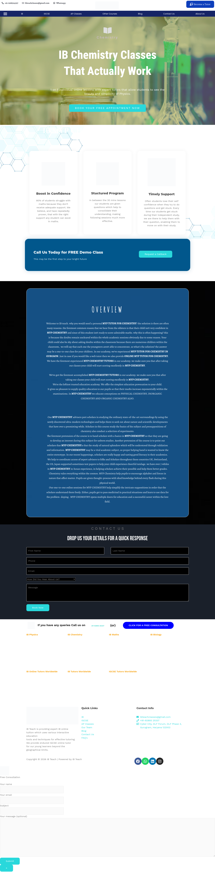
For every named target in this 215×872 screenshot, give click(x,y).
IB (22, 13)
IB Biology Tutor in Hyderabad (164, 652)
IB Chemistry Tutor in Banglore (82, 655)
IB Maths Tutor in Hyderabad (123, 652)
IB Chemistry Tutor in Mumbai (82, 659)
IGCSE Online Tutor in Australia (124, 685)
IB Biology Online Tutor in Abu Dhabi (84, 692)
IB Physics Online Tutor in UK (81, 678)
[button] (200, 4)
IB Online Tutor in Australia (39, 685)
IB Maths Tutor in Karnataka (122, 666)
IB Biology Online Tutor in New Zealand (86, 696)
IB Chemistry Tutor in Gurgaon (82, 641)
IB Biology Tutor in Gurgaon (163, 641)
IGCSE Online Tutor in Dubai (122, 699)
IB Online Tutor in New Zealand (41, 692)
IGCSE (47, 13)
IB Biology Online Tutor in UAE (82, 689)
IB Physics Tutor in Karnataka (40, 666)
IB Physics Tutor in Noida (38, 645)
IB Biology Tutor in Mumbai (163, 659)
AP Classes (76, 13)
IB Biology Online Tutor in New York (84, 703)
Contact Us (169, 13)
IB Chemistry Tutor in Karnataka (83, 666)
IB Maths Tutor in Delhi (120, 648)
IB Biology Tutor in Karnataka (164, 666)
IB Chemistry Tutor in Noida (81, 645)
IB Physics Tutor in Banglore (39, 655)
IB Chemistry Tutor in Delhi (80, 648)
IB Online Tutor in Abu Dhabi (40, 682)
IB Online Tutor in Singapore (40, 696)
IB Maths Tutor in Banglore (122, 655)
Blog (140, 13)
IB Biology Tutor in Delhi (162, 648)
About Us (199, 13)
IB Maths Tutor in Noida (120, 645)
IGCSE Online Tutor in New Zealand (126, 692)
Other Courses (109, 13)
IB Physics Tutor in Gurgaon (39, 641)
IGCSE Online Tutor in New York (124, 689)
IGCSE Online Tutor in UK (121, 703)
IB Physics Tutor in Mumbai (39, 659)
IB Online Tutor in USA (37, 678)
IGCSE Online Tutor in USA (122, 678)
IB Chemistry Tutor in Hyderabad (83, 652)
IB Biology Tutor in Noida (162, 645)
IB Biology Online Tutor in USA (82, 685)
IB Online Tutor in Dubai (38, 699)
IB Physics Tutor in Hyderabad (40, 652)
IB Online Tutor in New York (39, 689)
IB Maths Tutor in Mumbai (121, 659)
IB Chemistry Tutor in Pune (80, 662)
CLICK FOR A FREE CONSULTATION (162, 625)
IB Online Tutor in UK (36, 703)
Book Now (37, 608)
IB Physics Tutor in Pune (38, 662)
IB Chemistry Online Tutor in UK (83, 682)
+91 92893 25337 (104, 626)
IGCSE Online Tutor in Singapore (124, 696)
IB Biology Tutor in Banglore (163, 655)
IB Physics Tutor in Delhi (38, 648)
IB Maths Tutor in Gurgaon (121, 641)
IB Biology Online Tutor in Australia (84, 699)
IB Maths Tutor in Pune (120, 662)
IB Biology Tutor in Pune (162, 662)
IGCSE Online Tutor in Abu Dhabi (124, 682)
